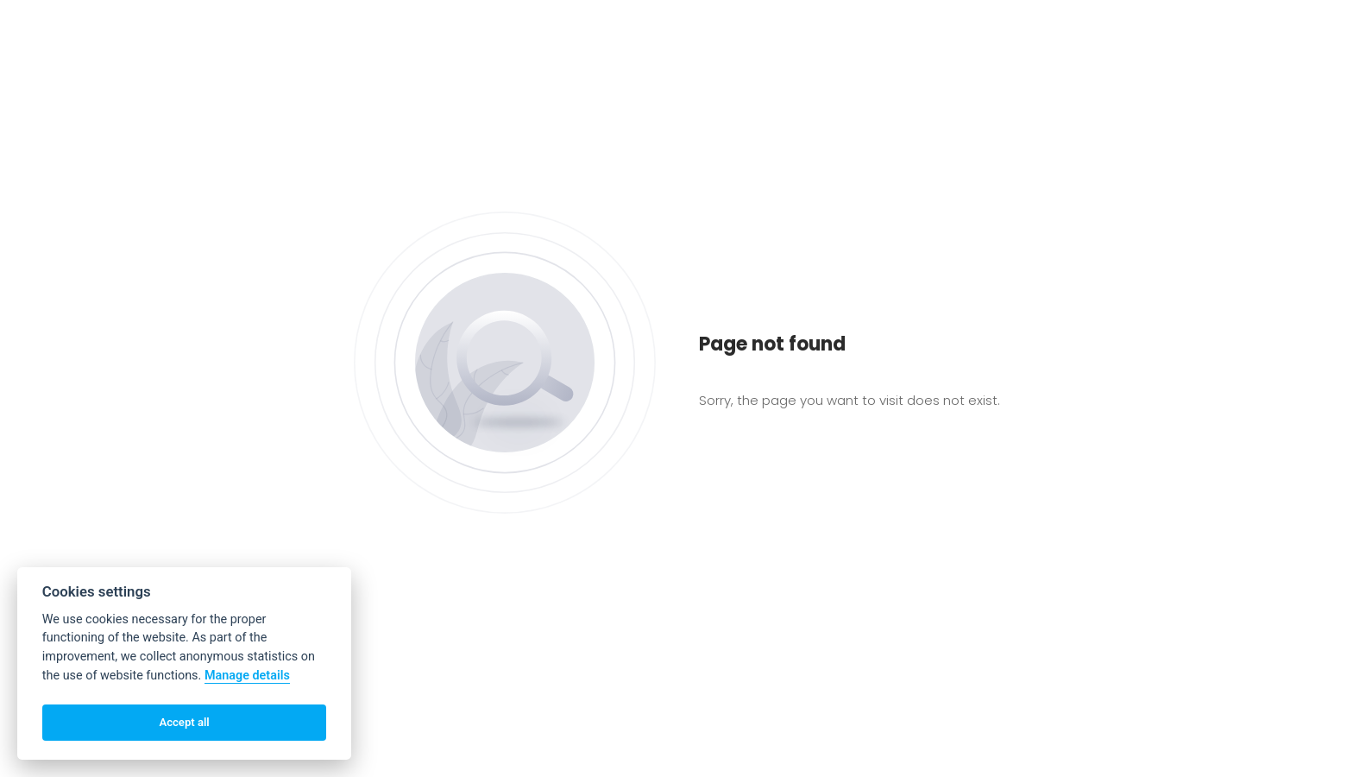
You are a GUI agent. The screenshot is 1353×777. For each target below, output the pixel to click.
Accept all (184, 722)
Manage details (247, 675)
